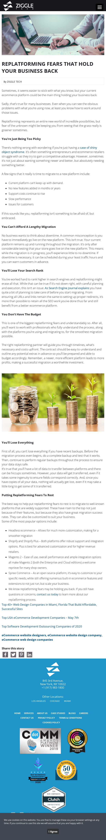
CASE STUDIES (58, 713)
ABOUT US (42, 713)
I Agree (53, 831)
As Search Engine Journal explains (67, 288)
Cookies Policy (51, 722)
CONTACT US (27, 717)
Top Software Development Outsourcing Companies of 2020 (42, 626)
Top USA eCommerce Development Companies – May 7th (40, 618)
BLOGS (72, 713)
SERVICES (29, 713)
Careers (83, 713)
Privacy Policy (46, 717)
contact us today (47, 594)
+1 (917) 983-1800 (53, 687)
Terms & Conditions (70, 717)
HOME (17, 713)
